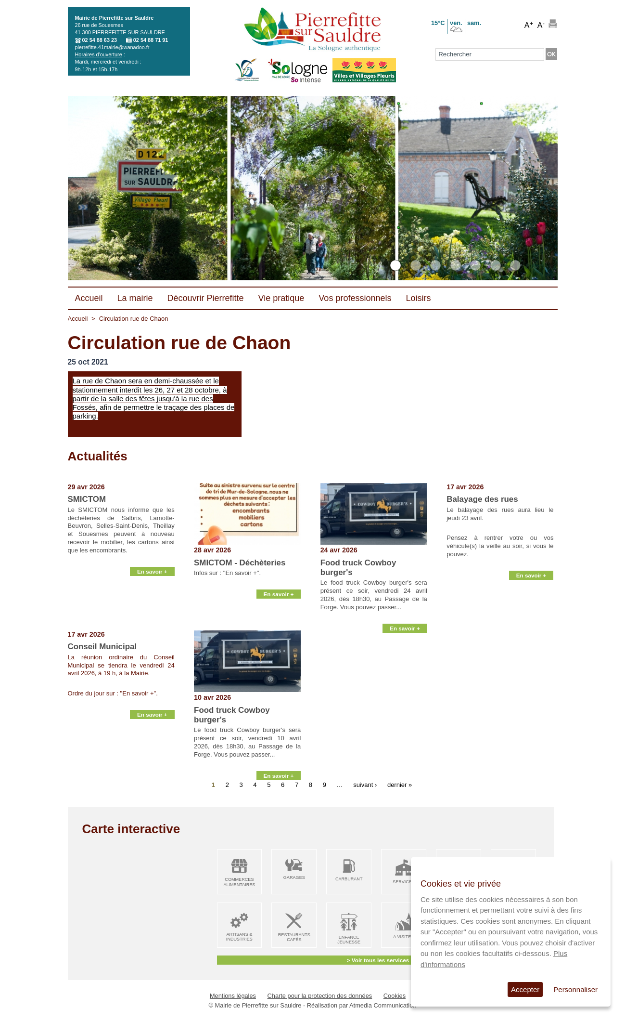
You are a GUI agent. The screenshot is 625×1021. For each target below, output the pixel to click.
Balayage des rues (482, 499)
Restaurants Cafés (294, 937)
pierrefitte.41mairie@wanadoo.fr (112, 47)
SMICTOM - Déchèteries (239, 562)
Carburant (349, 879)
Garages (294, 877)
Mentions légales (233, 995)
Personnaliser (575, 989)
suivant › (365, 784)
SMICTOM (87, 499)
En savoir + (152, 619)
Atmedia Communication (382, 1005)
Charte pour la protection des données (320, 995)
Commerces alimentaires (239, 882)
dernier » (399, 784)
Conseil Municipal (102, 646)
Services (404, 881)
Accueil (78, 318)
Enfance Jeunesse (348, 940)
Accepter (525, 989)
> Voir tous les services (378, 960)
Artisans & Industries (239, 937)
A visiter (403, 936)
